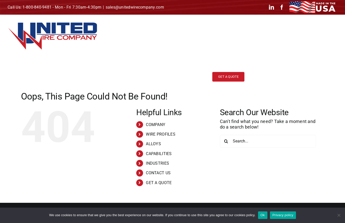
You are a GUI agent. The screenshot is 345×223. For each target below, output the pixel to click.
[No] (338, 215)
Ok (263, 215)
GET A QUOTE (159, 182)
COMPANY (155, 124)
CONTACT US (158, 172)
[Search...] (268, 141)
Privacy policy (282, 215)
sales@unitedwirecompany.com (135, 7)
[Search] (226, 141)
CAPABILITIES (159, 153)
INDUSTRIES (157, 163)
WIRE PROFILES (160, 134)
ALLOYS (153, 143)
